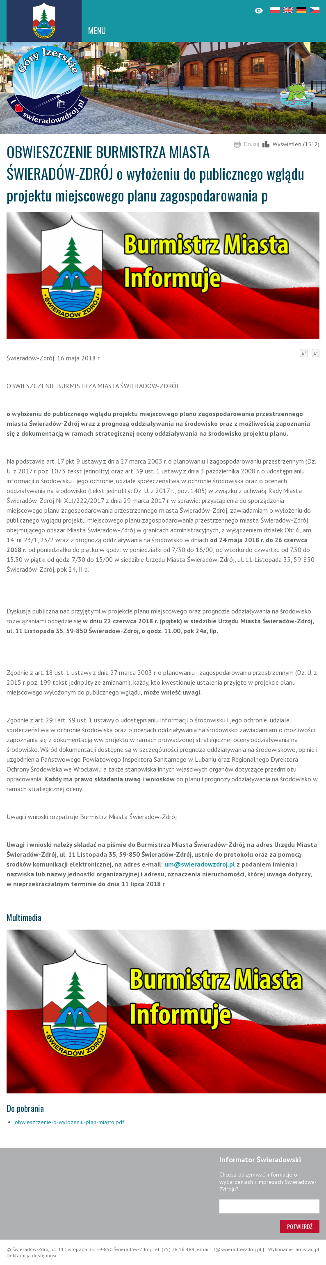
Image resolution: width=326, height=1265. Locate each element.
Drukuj (251, 144)
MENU (97, 30)
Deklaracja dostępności (33, 1255)
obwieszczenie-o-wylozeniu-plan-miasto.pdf (69, 1122)
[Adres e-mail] (269, 1206)
